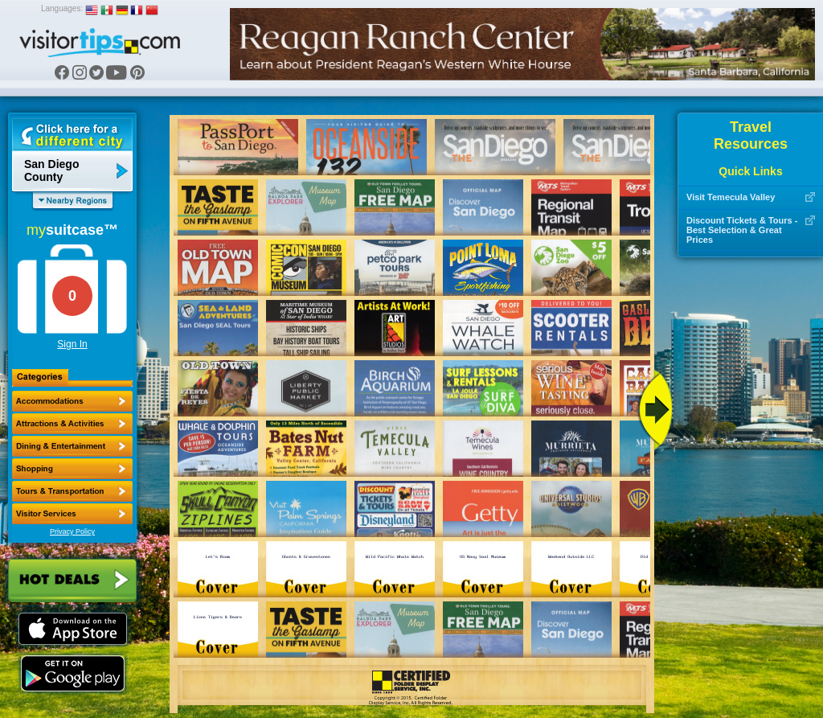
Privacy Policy (72, 531)
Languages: (62, 8)
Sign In (72, 344)
